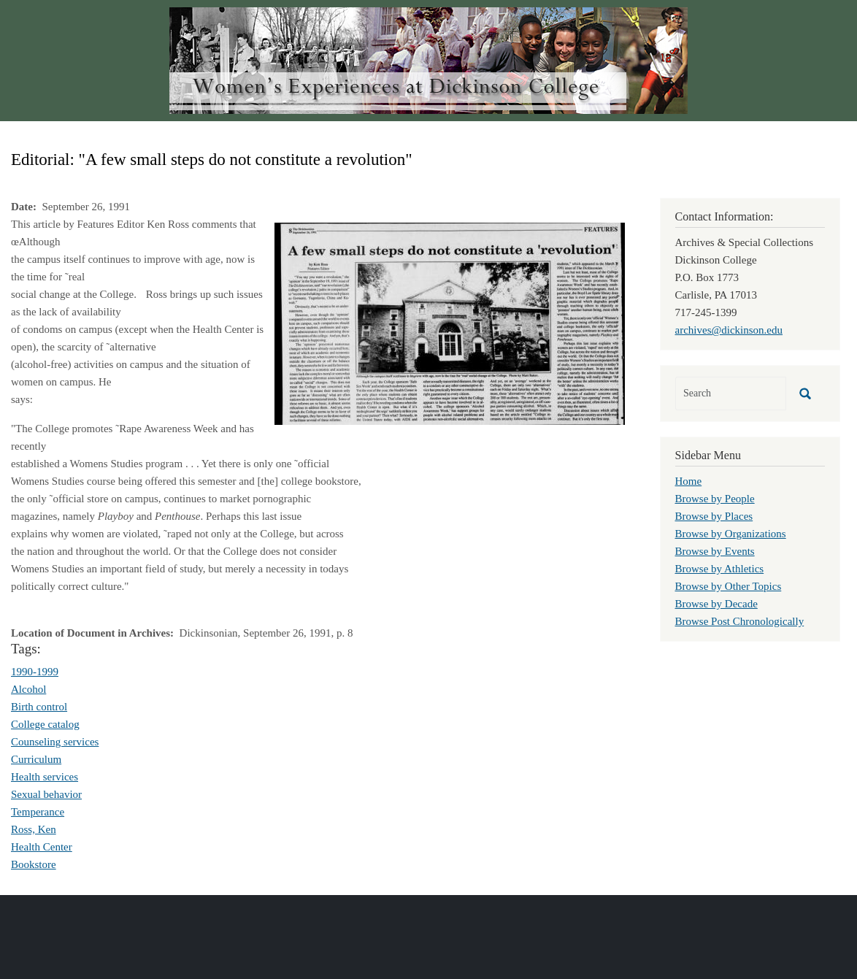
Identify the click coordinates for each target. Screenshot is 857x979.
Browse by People (715, 498)
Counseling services (55, 742)
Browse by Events (715, 551)
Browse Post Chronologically (739, 621)
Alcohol (28, 689)
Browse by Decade (716, 604)
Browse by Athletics (719, 569)
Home (688, 481)
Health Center (41, 847)
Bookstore (33, 864)
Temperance (37, 812)
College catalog (45, 724)
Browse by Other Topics (728, 586)
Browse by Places (714, 516)
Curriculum (36, 759)
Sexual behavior (46, 794)
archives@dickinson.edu (729, 330)
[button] (449, 323)
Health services (44, 777)
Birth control (39, 707)
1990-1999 (34, 671)
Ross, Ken (33, 829)
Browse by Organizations (730, 534)
